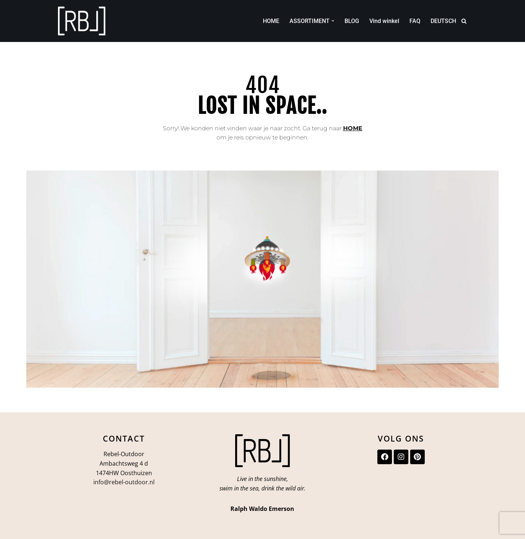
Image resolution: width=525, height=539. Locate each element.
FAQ (414, 21)
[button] (332, 20)
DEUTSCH (443, 21)
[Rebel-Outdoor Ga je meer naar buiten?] (81, 21)
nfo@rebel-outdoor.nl (125, 482)
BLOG (352, 21)
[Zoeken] (464, 21)
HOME (271, 21)
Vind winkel (384, 21)
